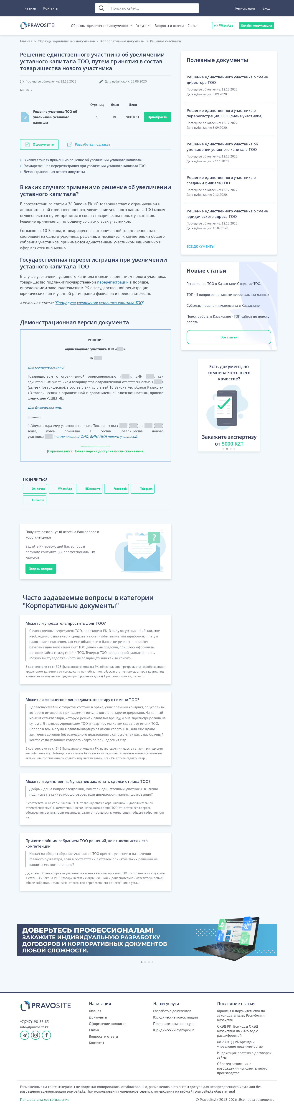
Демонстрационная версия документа (54, 171)
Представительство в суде (173, 1023)
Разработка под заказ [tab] (92, 144)
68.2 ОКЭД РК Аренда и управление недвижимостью (240, 1044)
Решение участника (165, 41)
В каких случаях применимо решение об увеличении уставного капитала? (83, 159)
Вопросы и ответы (169, 25)
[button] (193, 406)
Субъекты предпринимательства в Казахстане (223, 305)
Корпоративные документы (122, 41)
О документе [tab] (43, 144)
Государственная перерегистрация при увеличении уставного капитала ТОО (85, 165)
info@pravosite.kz (34, 1027)
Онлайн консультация (256, 25)
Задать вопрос (41, 568)
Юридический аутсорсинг (173, 1030)
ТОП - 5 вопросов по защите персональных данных (228, 294)
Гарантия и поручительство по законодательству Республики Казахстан (241, 1015)
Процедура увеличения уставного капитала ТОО (99, 302)
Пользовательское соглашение (44, 1099)
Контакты (50, 8)
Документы (98, 1017)
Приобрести (157, 117)
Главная (30, 8)
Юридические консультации (175, 1017)
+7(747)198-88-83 (34, 1021)
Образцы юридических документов (99, 25)
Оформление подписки (108, 1023)
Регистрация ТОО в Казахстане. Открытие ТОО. (224, 283)
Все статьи (228, 337)
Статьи (193, 25)
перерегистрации (113, 282)
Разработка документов (172, 1010)
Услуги (141, 25)
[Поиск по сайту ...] (153, 8)
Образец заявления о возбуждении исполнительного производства (242, 1068)
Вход (266, 8)
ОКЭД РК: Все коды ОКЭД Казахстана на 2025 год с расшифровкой (237, 1031)
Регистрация (245, 8)
